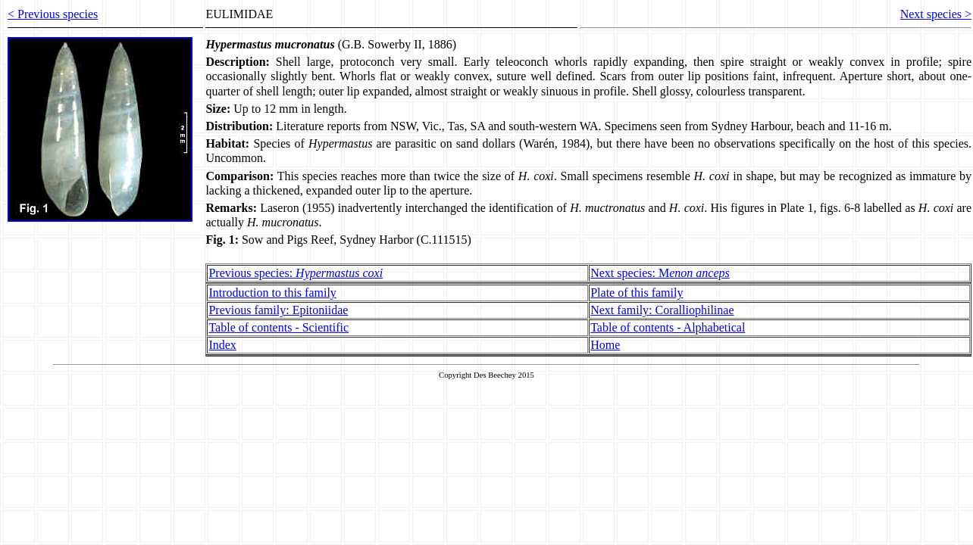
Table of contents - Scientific (278, 327)
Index (222, 344)
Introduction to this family (272, 292)
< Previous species (53, 14)
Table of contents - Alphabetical (667, 327)
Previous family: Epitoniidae (278, 310)
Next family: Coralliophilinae (662, 310)
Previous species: (295, 272)
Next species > (935, 14)
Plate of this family (636, 292)
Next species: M (660, 272)
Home (605, 344)
